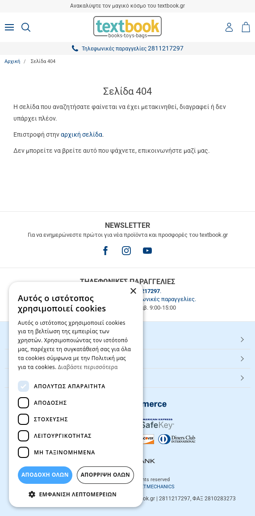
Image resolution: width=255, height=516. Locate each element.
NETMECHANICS (156, 487)
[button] (76, 494)
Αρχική (12, 61)
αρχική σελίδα (81, 134)
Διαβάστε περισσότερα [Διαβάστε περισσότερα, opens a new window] (88, 367)
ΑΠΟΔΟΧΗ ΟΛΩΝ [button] (45, 474)
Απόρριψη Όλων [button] (105, 474)
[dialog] (76, 394)
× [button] (133, 291)
